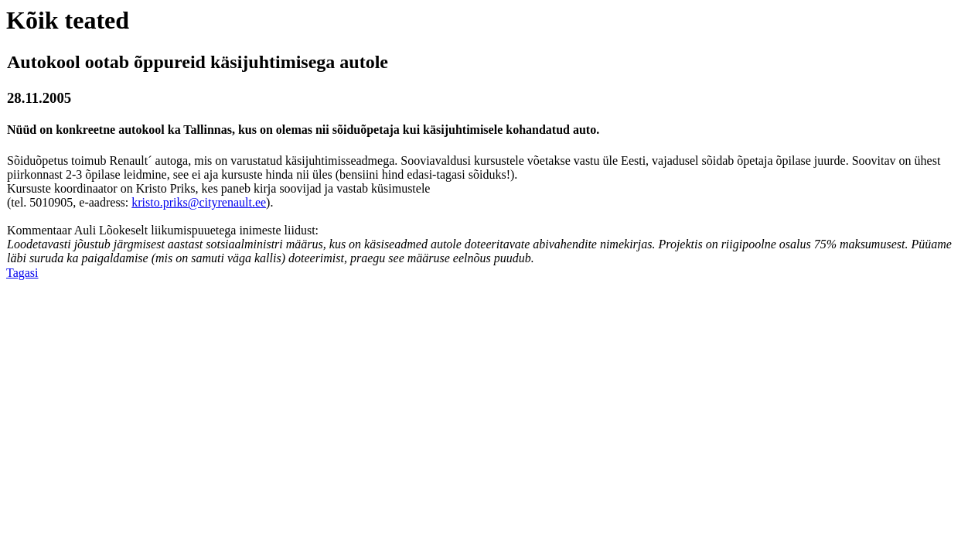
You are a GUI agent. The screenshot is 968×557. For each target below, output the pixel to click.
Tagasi (22, 272)
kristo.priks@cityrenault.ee (198, 202)
